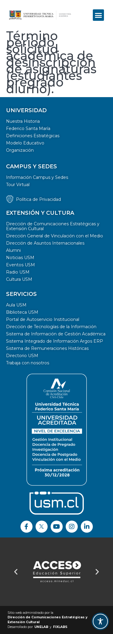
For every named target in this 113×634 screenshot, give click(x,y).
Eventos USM (20, 265)
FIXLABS (60, 627)
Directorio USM (22, 355)
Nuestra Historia (23, 121)
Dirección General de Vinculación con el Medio (54, 236)
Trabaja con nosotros (27, 363)
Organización (20, 150)
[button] (98, 15)
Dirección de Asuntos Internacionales (45, 243)
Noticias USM (20, 257)
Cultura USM (19, 279)
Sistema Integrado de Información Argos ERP (54, 341)
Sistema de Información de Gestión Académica (55, 334)
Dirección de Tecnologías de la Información (51, 326)
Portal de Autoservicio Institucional (42, 319)
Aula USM (16, 305)
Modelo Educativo (25, 143)
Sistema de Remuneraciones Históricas (47, 348)
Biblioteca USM (22, 312)
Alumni (13, 250)
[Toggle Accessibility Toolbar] (100, 621)
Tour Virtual (18, 184)
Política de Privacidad (38, 199)
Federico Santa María (28, 128)
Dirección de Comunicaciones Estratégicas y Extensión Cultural (52, 226)
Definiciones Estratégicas (32, 135)
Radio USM (18, 272)
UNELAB (41, 627)
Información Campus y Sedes (37, 177)
